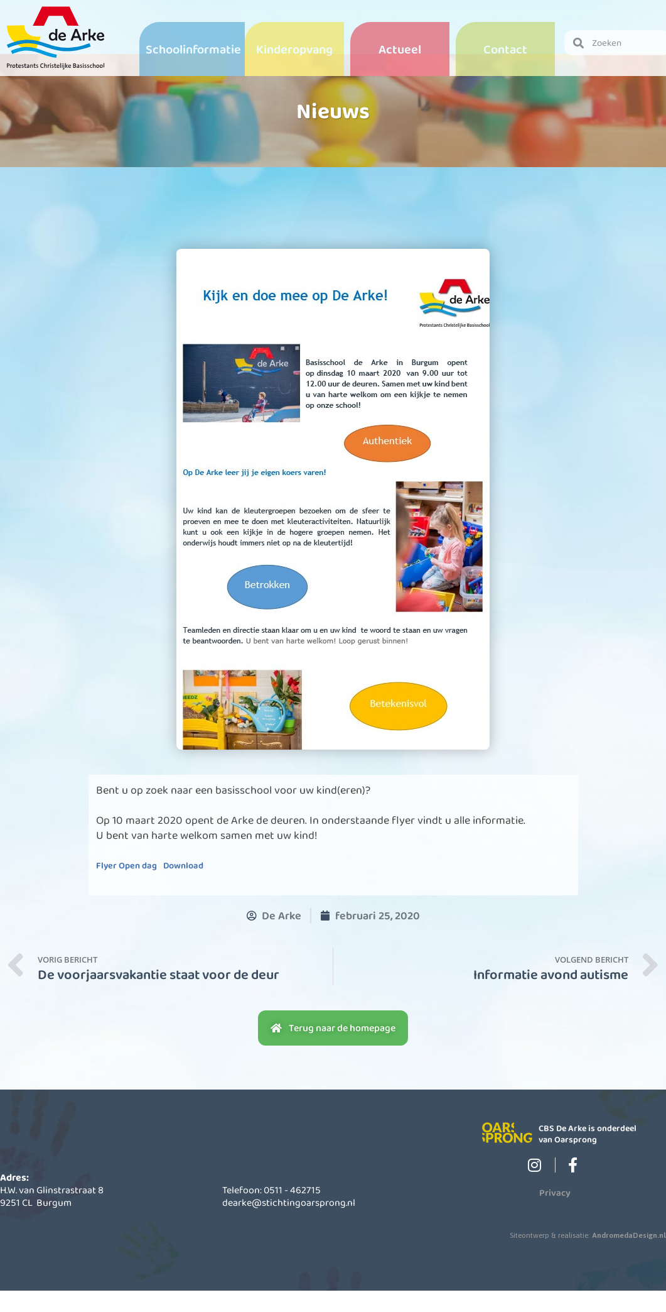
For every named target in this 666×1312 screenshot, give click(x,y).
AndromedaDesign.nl (629, 1257)
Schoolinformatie (193, 49)
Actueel (400, 49)
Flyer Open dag (126, 887)
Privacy (555, 1215)
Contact (505, 49)
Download (183, 887)
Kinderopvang (294, 49)
